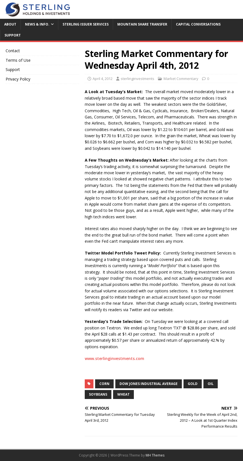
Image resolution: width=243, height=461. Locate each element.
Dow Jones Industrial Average (149, 383)
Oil (211, 383)
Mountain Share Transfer (142, 24)
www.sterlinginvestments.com (114, 358)
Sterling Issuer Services (86, 24)
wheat (123, 394)
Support (12, 35)
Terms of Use (18, 60)
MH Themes (155, 455)
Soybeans (98, 394)
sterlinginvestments (137, 78)
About (10, 24)
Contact (13, 50)
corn (104, 383)
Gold (193, 383)
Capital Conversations (198, 24)
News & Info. (37, 24)
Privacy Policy (18, 79)
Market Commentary (181, 78)
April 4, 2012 (103, 78)
